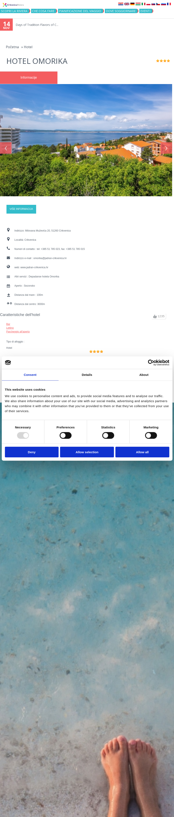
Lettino (10, 326)
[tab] (28, 77)
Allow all (142, 452)
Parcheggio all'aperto (18, 329)
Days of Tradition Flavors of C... (37, 25)
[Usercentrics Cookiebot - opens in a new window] (151, 362)
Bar (8, 322)
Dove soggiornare (121, 11)
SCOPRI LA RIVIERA (14, 11)
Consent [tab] (30, 374)
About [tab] (144, 374)
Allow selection (87, 452)
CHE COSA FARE (43, 11)
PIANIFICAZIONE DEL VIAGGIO (80, 11)
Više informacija (21, 207)
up (154, 314)
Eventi (145, 11)
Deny (32, 452)
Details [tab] (87, 374)
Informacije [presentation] (28, 77)
